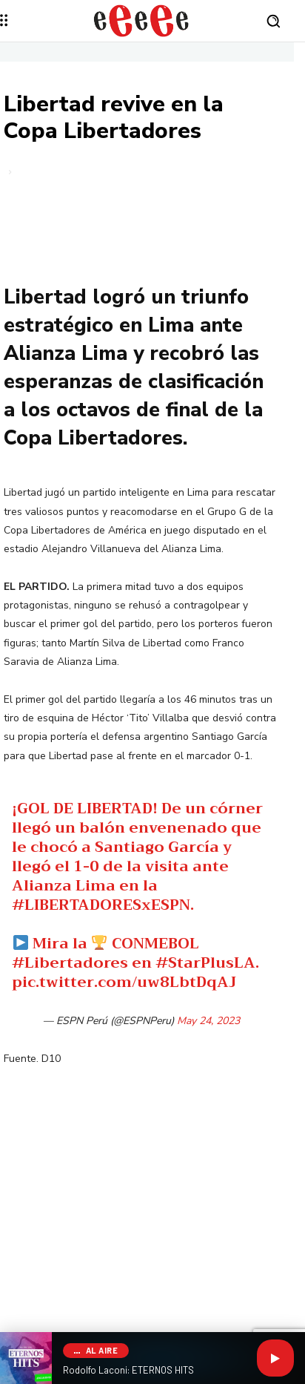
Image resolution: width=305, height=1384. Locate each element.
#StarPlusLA (205, 963)
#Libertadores (70, 963)
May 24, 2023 (208, 1021)
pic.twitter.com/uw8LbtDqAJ (124, 982)
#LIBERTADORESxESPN (101, 905)
